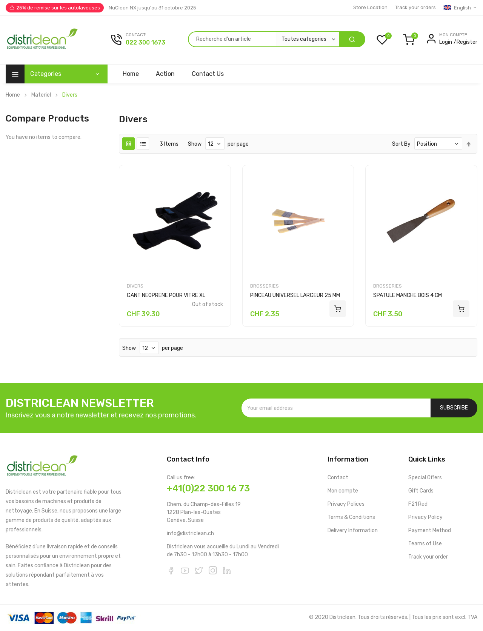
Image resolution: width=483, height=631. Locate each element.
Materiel (41, 95)
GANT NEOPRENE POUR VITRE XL (166, 295)
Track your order (428, 557)
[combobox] (263, 39)
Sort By (401, 144)
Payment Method (429, 530)
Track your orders (415, 7)
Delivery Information (353, 530)
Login (445, 42)
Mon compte (343, 491)
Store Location (370, 7)
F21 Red (418, 504)
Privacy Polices (346, 504)
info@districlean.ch (190, 533)
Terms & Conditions (351, 517)
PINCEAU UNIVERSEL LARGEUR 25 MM (295, 295)
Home (13, 95)
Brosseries (264, 286)
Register (467, 42)
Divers (135, 286)
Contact (338, 477)
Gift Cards (421, 491)
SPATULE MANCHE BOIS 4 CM (407, 295)
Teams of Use (425, 543)
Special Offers (425, 477)
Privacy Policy (425, 517)
